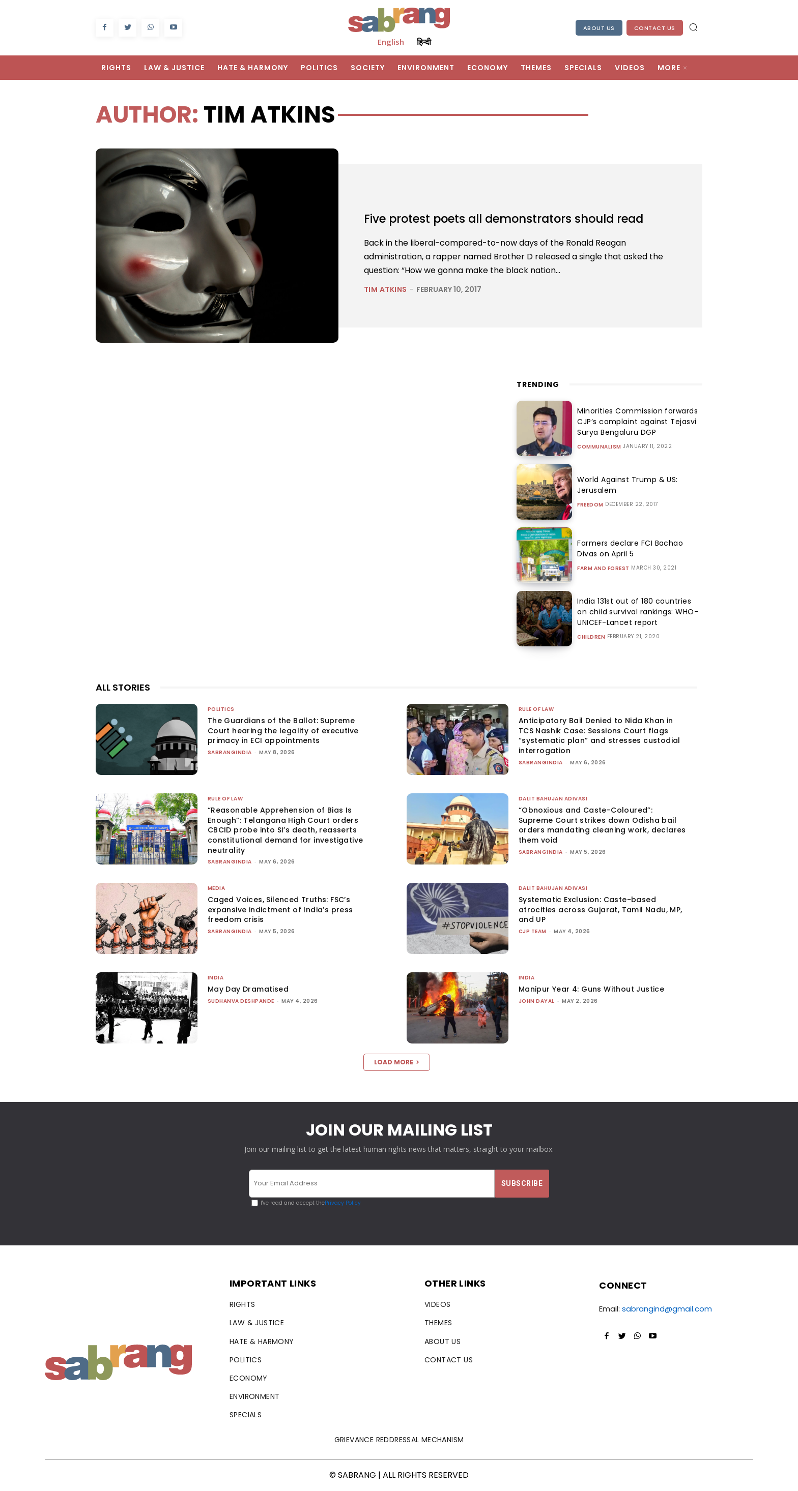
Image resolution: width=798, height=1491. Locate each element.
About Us (599, 28)
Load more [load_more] (396, 1062)
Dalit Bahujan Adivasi (553, 798)
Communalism (599, 447)
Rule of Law (536, 709)
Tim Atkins (385, 300)
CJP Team (533, 931)
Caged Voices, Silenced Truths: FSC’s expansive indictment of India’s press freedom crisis (280, 909)
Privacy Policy (343, 1203)
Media (216, 888)
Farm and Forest (603, 568)
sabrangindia (230, 752)
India (216, 977)
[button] (693, 27)
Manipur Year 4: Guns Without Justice (591, 989)
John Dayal (537, 1001)
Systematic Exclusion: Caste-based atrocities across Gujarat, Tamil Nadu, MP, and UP (600, 909)
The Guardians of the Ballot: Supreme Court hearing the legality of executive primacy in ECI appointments (283, 730)
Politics (221, 709)
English (391, 42)
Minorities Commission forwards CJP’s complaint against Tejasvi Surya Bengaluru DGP (634, 421)
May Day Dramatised (248, 989)
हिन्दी (424, 42)
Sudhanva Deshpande (241, 1001)
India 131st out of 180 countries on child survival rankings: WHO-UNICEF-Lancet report (636, 612)
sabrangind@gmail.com (667, 1308)
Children (591, 637)
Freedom (590, 505)
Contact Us (654, 28)
